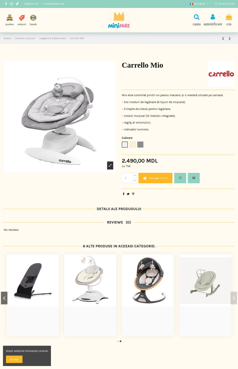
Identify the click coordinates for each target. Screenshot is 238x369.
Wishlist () (224, 3)
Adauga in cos (155, 178)
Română (200, 3)
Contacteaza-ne (53, 3)
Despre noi (31, 3)
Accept (14, 359)
